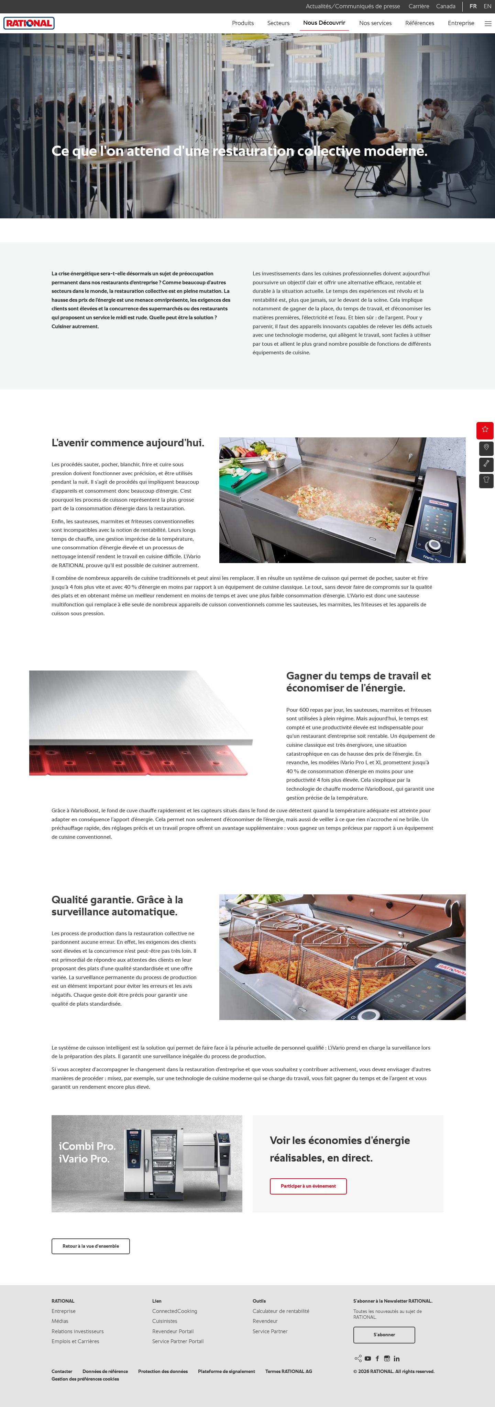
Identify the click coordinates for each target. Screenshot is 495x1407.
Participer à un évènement (308, 1186)
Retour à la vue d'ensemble (91, 1246)
